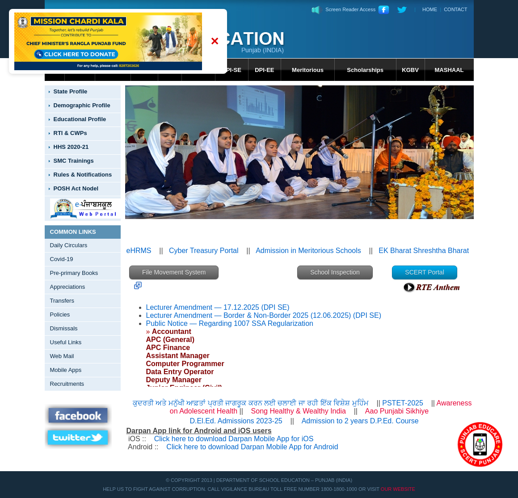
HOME (429, 9)
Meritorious (308, 70)
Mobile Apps (66, 370)
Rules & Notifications (83, 174)
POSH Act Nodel (76, 188)
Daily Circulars (69, 245)
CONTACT (455, 9)
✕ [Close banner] (214, 41)
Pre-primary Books (74, 273)
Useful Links (66, 342)
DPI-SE (231, 70)
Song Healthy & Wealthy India (299, 411)
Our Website (398, 489)
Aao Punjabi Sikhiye (397, 411)
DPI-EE (264, 70)
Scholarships (365, 70)
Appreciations (67, 286)
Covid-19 (61, 259)
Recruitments (67, 383)
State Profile (71, 91)
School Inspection (335, 272)
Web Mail (62, 356)
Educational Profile (80, 119)
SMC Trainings (74, 160)
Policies (60, 314)
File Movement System (174, 272)
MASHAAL (449, 70)
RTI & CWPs (70, 133)
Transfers (62, 300)
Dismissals (64, 328)
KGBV (410, 70)
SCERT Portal (424, 272)
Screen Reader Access (343, 9)
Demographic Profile (82, 105)
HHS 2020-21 (71, 146)
